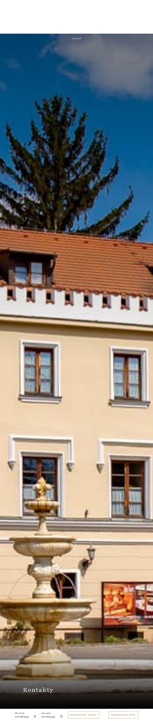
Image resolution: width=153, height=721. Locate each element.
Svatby (79, 28)
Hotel (15, 28)
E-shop (77, 38)
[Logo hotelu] (76, 18)
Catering (120, 28)
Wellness (60, 28)
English (115, 21)
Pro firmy (99, 28)
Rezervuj (137, 21)
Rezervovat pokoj (84, 715)
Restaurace (36, 28)
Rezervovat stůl (123, 715)
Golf (138, 28)
